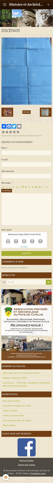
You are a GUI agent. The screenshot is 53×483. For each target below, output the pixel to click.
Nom (3, 148)
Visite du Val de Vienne (13, 415)
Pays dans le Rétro (11, 401)
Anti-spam (6, 229)
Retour (26, 112)
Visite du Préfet (10, 410)
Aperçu (6, 191)
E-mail (4, 159)
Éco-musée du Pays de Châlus (17, 420)
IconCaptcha (23, 246)
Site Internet (7, 171)
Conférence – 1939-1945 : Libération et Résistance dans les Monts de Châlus (26, 384)
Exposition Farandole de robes (17, 406)
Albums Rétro (9, 425)
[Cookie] (6, 477)
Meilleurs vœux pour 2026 (15, 378)
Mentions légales (27, 460)
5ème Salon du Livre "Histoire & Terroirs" (22, 373)
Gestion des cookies (26, 465)
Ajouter (26, 253)
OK (48, 282)
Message (5, 183)
